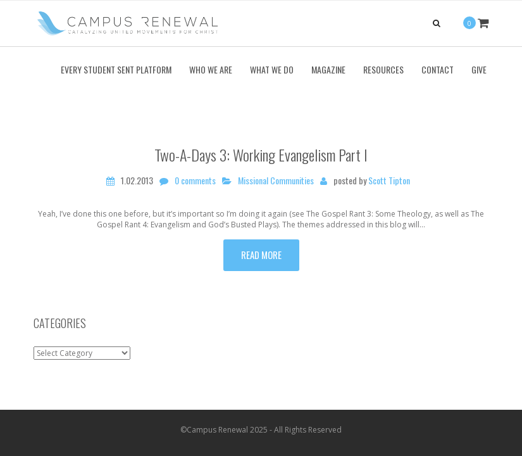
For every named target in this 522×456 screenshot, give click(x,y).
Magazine (328, 69)
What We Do (272, 69)
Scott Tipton (389, 180)
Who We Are (210, 69)
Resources (383, 69)
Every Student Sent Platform (116, 69)
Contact (437, 69)
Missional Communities (276, 180)
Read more (261, 255)
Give (479, 69)
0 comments (195, 180)
